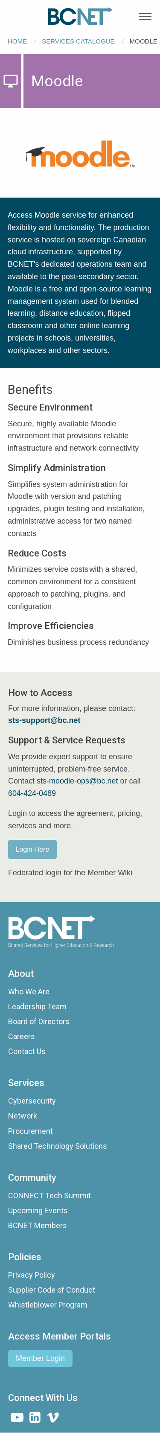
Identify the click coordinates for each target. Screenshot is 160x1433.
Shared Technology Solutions (57, 1146)
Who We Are (28, 991)
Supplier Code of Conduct (51, 1289)
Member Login (40, 1358)
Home (17, 41)
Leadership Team (37, 1006)
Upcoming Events (38, 1210)
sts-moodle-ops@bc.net (77, 781)
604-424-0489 (32, 793)
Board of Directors (39, 1021)
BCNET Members (37, 1225)
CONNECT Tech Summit (49, 1195)
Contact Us (27, 1051)
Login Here (32, 849)
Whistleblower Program (47, 1304)
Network (22, 1115)
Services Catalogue (78, 41)
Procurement (30, 1131)
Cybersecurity (32, 1100)
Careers (21, 1036)
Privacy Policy (31, 1274)
